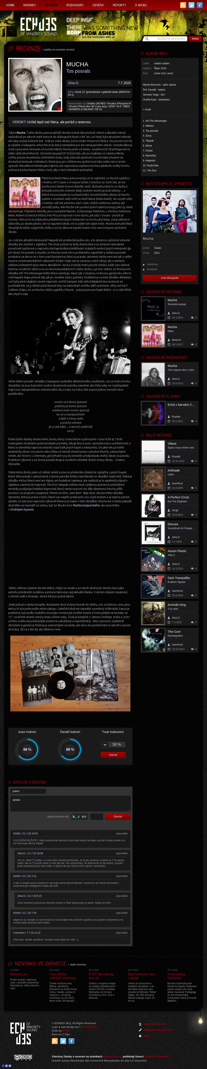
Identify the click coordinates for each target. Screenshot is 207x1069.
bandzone (152, 264)
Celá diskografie (170, 278)
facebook (152, 269)
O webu (141, 5)
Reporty (119, 5)
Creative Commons (156, 1056)
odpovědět (122, 833)
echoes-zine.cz (112, 1056)
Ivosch (66, 1030)
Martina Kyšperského (86, 505)
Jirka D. (73, 83)
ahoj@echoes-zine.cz (157, 1030)
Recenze (51, 5)
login (147, 1035)
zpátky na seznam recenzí (59, 49)
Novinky (29, 5)
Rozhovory (75, 5)
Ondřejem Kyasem (22, 509)
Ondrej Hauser (90, 1027)
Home (10, 5)
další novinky (78, 964)
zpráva (70, 803)
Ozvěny (98, 5)
